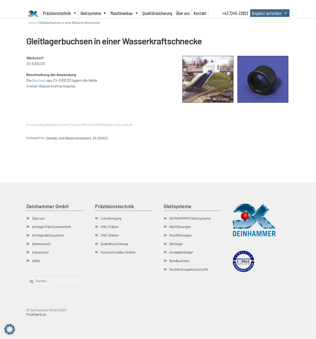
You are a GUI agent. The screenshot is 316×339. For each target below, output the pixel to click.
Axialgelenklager (181, 252)
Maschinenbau (125, 13)
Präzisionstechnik (60, 13)
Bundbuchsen (179, 261)
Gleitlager (176, 244)
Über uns (183, 13)
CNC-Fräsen (109, 226)
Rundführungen (180, 235)
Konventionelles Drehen (118, 252)
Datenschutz (41, 244)
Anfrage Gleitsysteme (48, 235)
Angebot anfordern (270, 13)
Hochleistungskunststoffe (188, 269)
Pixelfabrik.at (36, 314)
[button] (9, 329)
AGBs (36, 261)
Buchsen (39, 80)
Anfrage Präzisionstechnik (51, 226)
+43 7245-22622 (235, 13)
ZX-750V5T (100, 138)
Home (32, 22)
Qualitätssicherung (157, 13)
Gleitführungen (180, 226)
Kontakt (200, 13)
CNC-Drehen (110, 235)
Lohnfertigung (111, 218)
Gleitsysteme (94, 13)
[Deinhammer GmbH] (33, 13)
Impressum (40, 252)
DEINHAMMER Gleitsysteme (190, 218)
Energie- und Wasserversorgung (68, 138)
